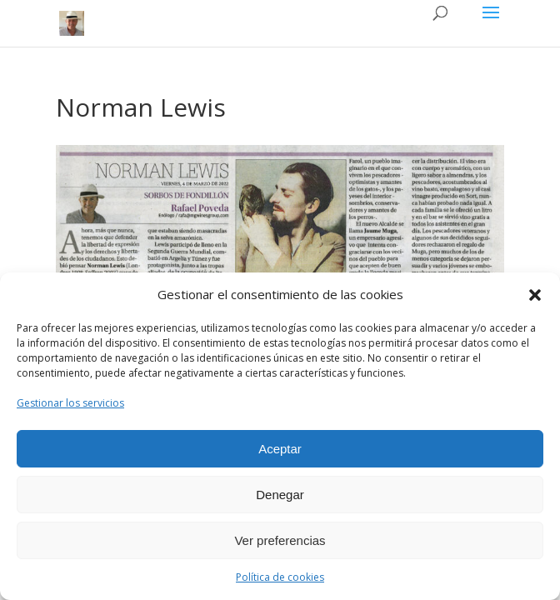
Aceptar (280, 449)
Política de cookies (280, 577)
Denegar (280, 495)
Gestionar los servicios (70, 403)
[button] (535, 295)
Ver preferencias (279, 540)
